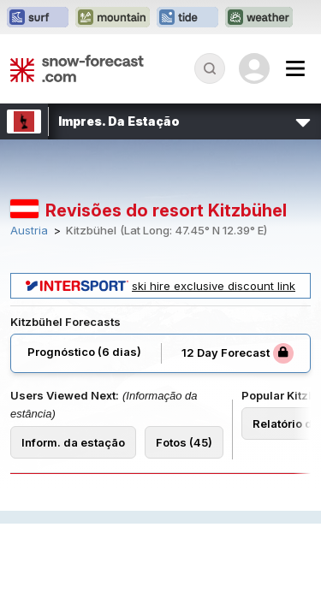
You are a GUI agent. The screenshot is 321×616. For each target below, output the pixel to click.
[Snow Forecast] (77, 68)
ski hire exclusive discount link (160, 286)
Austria (29, 230)
